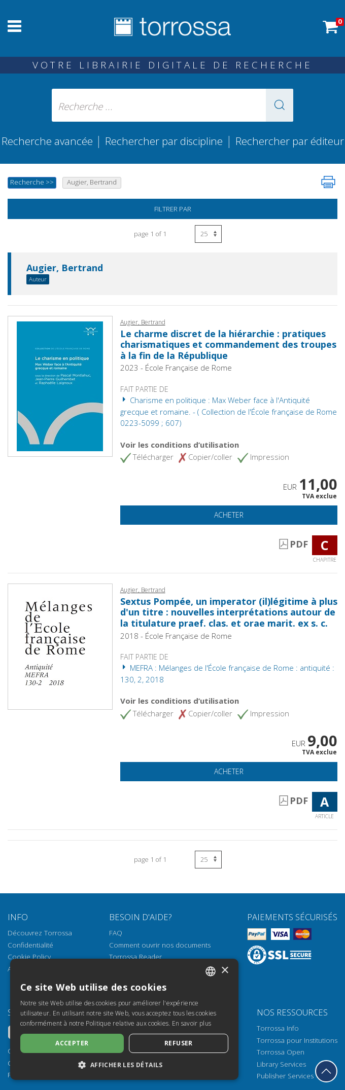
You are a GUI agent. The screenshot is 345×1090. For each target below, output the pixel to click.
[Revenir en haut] (326, 1071)
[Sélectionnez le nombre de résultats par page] (208, 234)
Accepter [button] (71, 1043)
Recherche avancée (48, 141)
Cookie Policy (29, 956)
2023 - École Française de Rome (176, 367)
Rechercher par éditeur (289, 141)
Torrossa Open (280, 1052)
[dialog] (124, 1019)
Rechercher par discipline (164, 141)
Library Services (281, 1064)
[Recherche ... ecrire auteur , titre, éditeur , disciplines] (172, 105)
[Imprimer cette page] (328, 182)
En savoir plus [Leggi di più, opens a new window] (191, 1023)
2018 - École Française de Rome (176, 636)
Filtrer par (172, 208)
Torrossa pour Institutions (297, 1040)
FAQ (115, 932)
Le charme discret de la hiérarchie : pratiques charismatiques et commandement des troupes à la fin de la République (228, 344)
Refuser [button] (178, 1043)
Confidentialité (30, 945)
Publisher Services (285, 1075)
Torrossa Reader (135, 956)
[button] (279, 105)
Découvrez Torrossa (40, 932)
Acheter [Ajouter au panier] (229, 515)
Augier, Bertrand (64, 268)
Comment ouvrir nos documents (160, 945)
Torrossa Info (278, 1028)
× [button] (224, 970)
